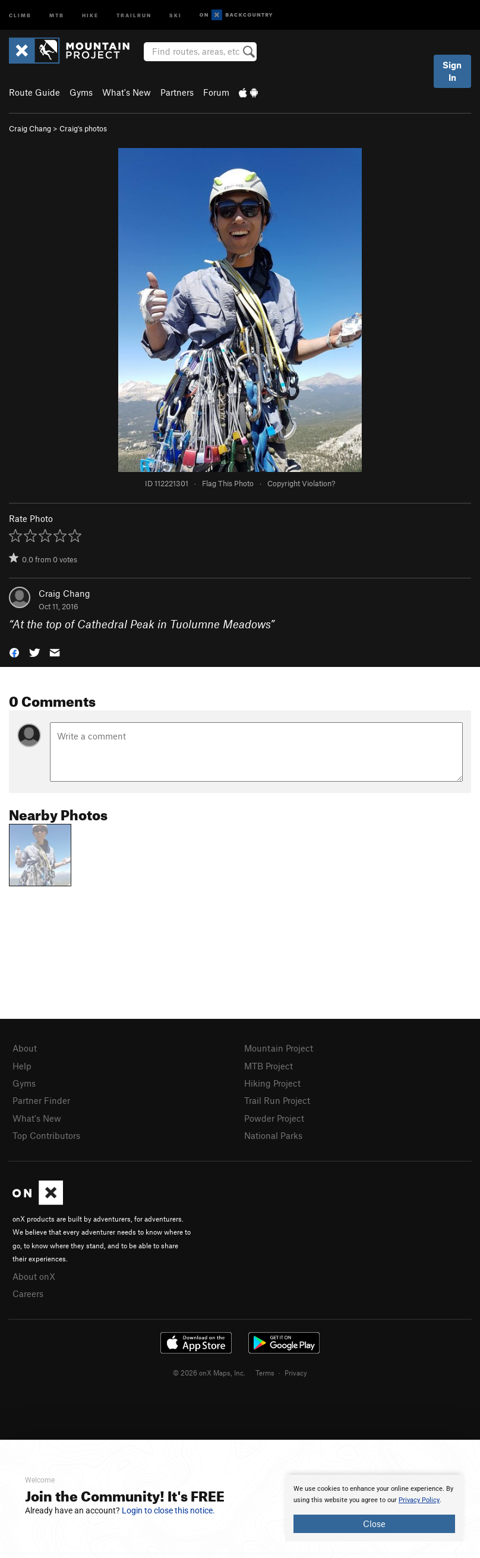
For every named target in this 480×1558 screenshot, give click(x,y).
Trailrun (133, 14)
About (24, 1048)
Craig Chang (30, 128)
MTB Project (268, 1065)
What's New (126, 92)
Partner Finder (41, 1100)
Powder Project (274, 1118)
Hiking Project (272, 1083)
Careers (27, 1293)
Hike (90, 14)
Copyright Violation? (301, 483)
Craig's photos (83, 128)
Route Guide (34, 92)
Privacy (296, 1372)
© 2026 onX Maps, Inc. (209, 1372)
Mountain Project (278, 1048)
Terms (264, 1372)
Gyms (81, 92)
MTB (56, 14)
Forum (216, 92)
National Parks (273, 1135)
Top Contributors (46, 1135)
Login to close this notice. (168, 1510)
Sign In (452, 71)
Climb (20, 14)
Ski (175, 14)
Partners (177, 92)
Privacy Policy (419, 1500)
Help (21, 1065)
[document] (374, 1508)
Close (374, 1523)
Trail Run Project (277, 1100)
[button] (14, 652)
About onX (33, 1276)
